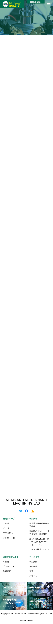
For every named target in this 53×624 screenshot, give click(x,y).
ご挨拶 (6, 523)
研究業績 (33, 562)
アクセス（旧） (10, 538)
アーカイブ (34, 557)
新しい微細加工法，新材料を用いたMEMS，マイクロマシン (39, 542)
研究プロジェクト (11, 557)
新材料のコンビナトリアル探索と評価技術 (39, 532)
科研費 (6, 562)
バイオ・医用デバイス (39, 549)
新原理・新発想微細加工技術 (39, 524)
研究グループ (9, 519)
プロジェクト (9, 566)
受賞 (31, 571)
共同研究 (7, 571)
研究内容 (33, 519)
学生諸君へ (8, 533)
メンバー (7, 528)
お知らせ (33, 576)
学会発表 (33, 566)
